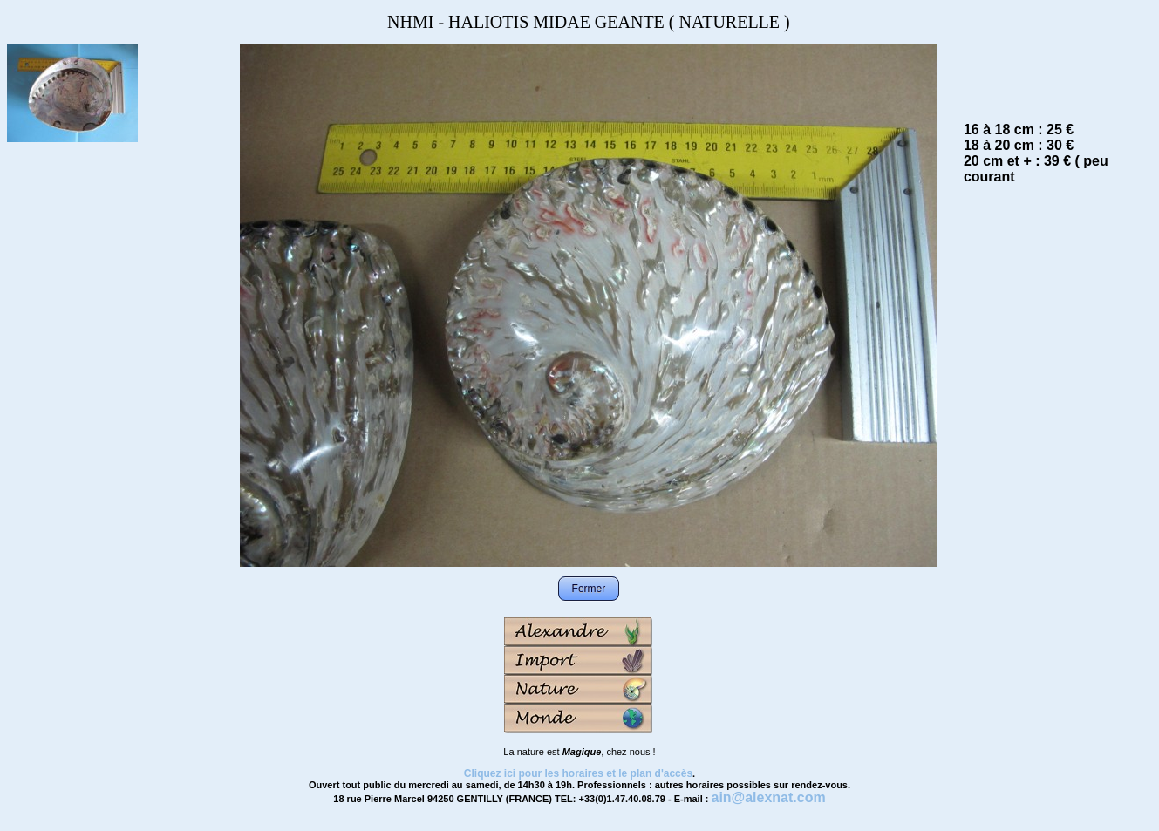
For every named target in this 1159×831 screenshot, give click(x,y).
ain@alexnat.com (768, 797)
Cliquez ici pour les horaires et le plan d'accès (578, 773)
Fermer (589, 588)
